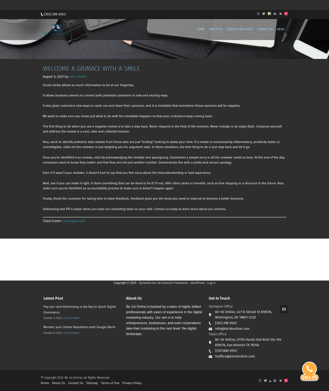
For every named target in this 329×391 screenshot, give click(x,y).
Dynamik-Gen (148, 282)
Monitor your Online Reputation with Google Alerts (79, 327)
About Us (58, 383)
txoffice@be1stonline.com (235, 356)
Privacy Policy (132, 383)
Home (45, 383)
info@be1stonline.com (232, 328)
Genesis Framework (175, 282)
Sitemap (92, 383)
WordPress (198, 282)
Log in (211, 282)
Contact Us (75, 383)
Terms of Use (110, 383)
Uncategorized (74, 221)
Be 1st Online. (74, 377)
